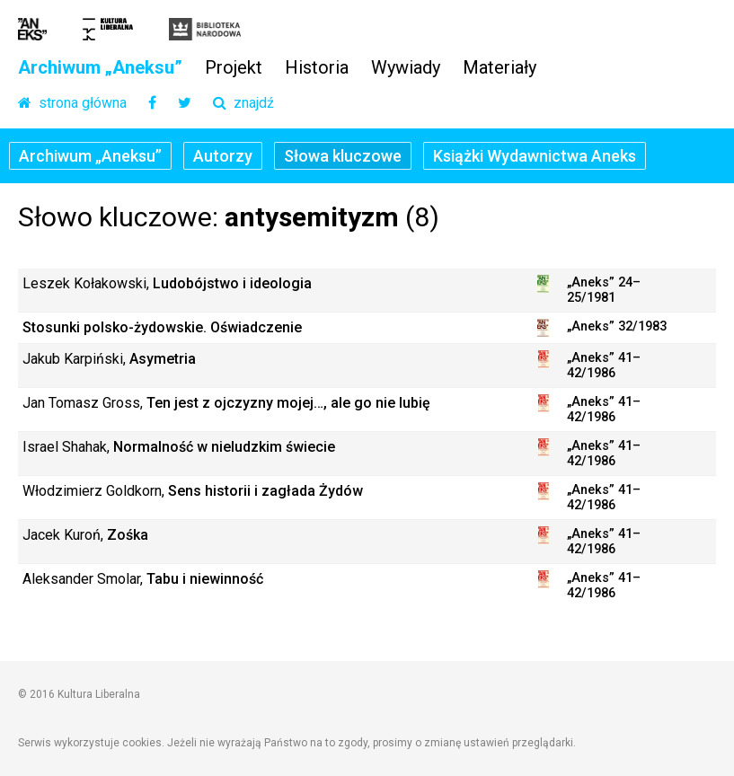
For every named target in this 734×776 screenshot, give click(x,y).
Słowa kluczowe (343, 155)
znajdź (243, 103)
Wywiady (405, 68)
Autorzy (222, 155)
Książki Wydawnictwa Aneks (534, 155)
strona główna (72, 103)
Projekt (233, 68)
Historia (317, 68)
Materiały (499, 68)
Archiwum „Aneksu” (100, 68)
